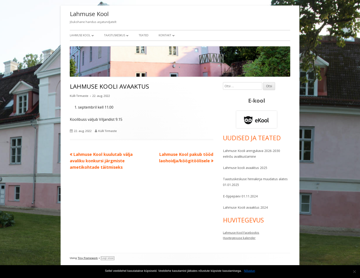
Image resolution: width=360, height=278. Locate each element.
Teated (144, 35)
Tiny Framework (88, 258)
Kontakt (165, 35)
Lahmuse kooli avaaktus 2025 (245, 168)
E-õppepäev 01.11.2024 (240, 196)
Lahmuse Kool (89, 14)
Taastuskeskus (114, 35)
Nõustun (249, 270)
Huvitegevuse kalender (239, 238)
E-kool (256, 100)
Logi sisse (107, 258)
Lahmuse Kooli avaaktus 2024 (245, 207)
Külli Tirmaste (79, 96)
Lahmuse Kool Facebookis (241, 232)
